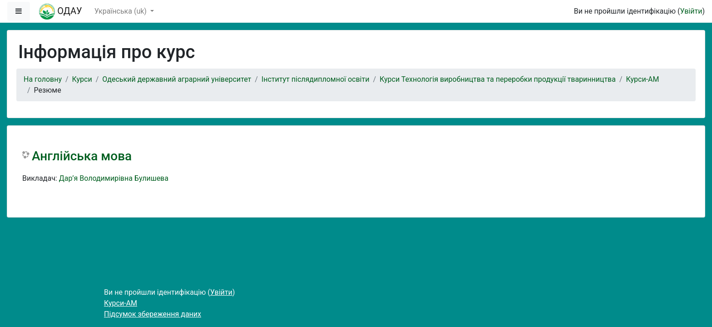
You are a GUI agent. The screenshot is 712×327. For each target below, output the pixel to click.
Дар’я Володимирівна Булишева (113, 178)
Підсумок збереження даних (152, 314)
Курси (82, 79)
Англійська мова (82, 156)
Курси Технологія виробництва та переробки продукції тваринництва (498, 79)
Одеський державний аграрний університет (176, 79)
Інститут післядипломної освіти (316, 79)
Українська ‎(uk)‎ (121, 11)
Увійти (691, 11)
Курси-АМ (642, 79)
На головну (43, 79)
